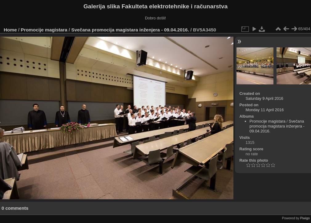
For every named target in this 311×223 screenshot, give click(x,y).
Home (10, 29)
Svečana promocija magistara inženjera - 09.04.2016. (130, 29)
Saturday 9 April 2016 (264, 98)
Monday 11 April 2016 (265, 109)
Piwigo (305, 218)
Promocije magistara (44, 29)
